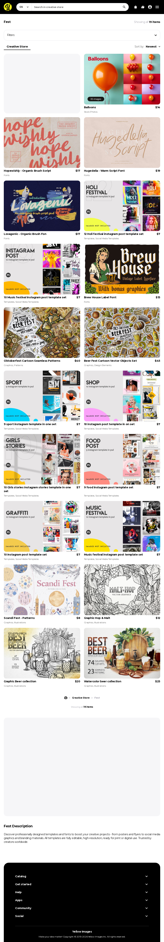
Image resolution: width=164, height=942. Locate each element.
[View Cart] (136, 7)
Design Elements (102, 365)
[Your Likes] (143, 7)
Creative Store (17, 46)
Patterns (18, 365)
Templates (89, 238)
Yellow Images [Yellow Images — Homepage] (82, 931)
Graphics (8, 365)
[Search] (124, 7)
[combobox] (80, 7)
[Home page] (65, 697)
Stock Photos (90, 111)
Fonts (6, 175)
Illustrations (20, 622)
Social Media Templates (107, 238)
